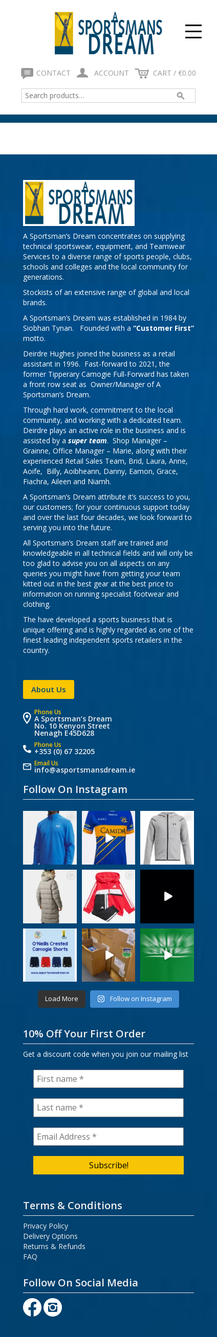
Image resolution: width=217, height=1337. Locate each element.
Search (179, 95)
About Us (48, 689)
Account (102, 73)
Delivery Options (50, 1236)
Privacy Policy (45, 1226)
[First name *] (108, 1079)
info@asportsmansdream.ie (84, 770)
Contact (47, 73)
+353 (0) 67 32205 (64, 751)
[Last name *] (108, 1107)
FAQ (30, 1256)
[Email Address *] (108, 1136)
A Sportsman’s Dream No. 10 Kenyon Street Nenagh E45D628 (73, 726)
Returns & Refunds (54, 1246)
